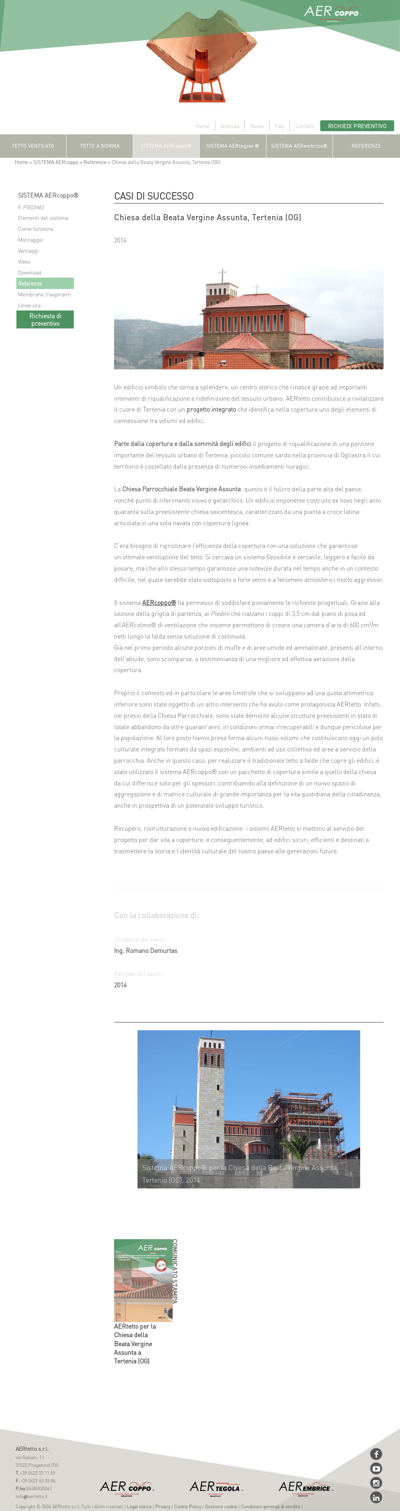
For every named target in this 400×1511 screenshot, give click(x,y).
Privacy (162, 1506)
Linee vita (29, 305)
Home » (24, 162)
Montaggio (30, 239)
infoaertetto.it (32, 1496)
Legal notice (139, 1506)
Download (29, 272)
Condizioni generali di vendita (270, 1506)
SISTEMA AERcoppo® (166, 146)
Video (24, 261)
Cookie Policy (187, 1506)
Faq (279, 125)
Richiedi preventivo (357, 125)
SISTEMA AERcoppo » (58, 162)
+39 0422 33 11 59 (37, 1473)
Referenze (30, 283)
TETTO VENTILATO (33, 146)
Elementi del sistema (43, 217)
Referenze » (98, 162)
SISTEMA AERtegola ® (232, 146)
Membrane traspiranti (44, 294)
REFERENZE (366, 146)
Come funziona (35, 228)
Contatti (304, 125)
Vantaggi (28, 250)
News (257, 125)
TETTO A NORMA (100, 146)
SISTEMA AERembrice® (299, 146)
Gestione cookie (221, 1506)
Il (30, 207)
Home (202, 125)
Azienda (230, 125)
